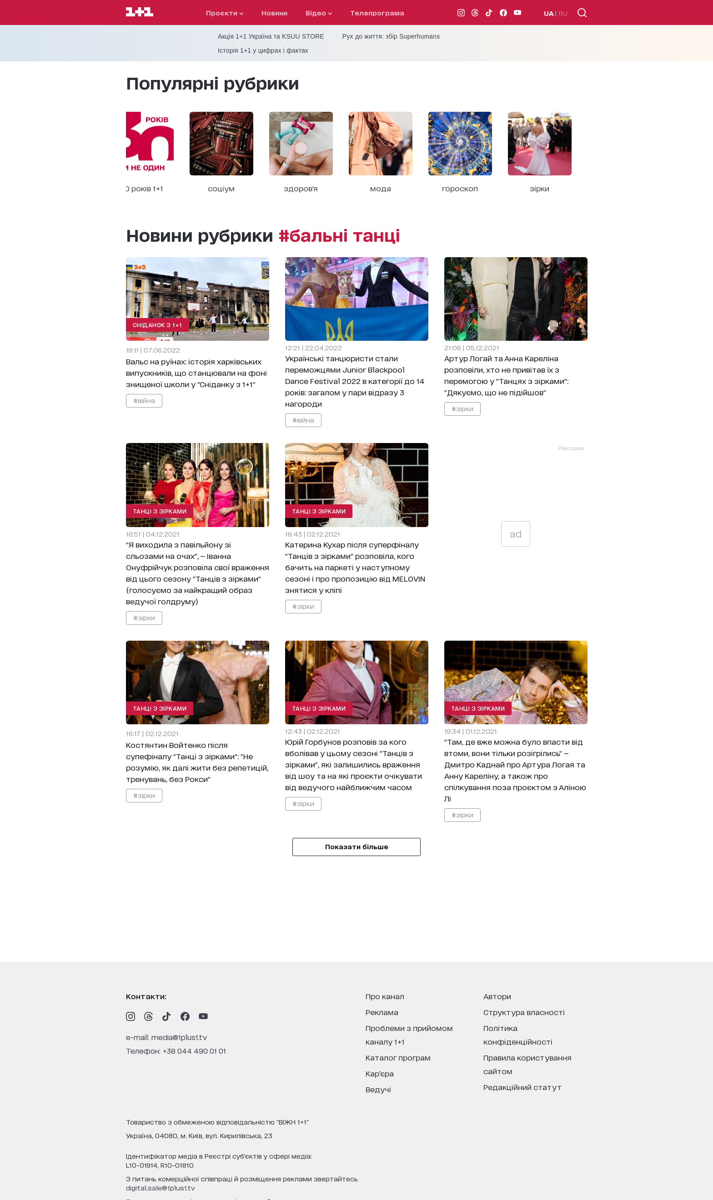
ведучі (378, 1089)
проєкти (224, 12)
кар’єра (380, 1073)
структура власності (524, 1011)
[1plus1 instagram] (130, 1016)
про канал (385, 995)
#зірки (462, 408)
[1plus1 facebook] (185, 1016)
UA (549, 13)
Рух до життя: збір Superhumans (391, 36)
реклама (382, 1011)
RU (563, 13)
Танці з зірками (160, 511)
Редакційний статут (522, 1086)
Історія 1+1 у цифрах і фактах (263, 50)
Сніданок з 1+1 (157, 324)
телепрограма (377, 12)
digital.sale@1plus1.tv (160, 1187)
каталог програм (398, 1057)
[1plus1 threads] (148, 1016)
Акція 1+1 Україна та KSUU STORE (271, 36)
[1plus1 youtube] (203, 1016)
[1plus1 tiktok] (166, 1016)
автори (497, 995)
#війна (144, 400)
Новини (274, 12)
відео (319, 12)
